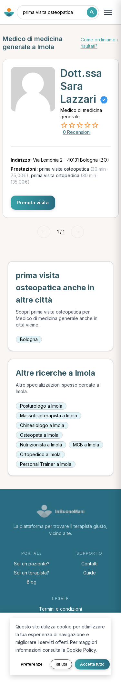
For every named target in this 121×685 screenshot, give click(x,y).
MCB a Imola (86, 444)
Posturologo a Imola (41, 406)
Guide (89, 572)
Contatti (89, 563)
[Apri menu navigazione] (108, 12)
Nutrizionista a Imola (41, 444)
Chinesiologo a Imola (42, 425)
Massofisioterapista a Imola (48, 415)
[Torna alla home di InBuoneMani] (9, 12)
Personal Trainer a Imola (45, 464)
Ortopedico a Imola (40, 454)
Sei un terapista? (31, 572)
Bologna (29, 339)
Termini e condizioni (60, 609)
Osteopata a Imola (39, 435)
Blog (31, 581)
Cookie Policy (81, 650)
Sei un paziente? (31, 563)
